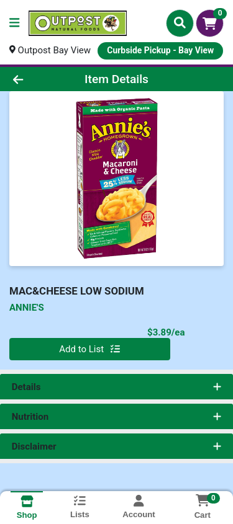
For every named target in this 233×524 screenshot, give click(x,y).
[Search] (180, 23)
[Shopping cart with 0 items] (210, 23)
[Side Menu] (14, 23)
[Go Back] (36, 79)
